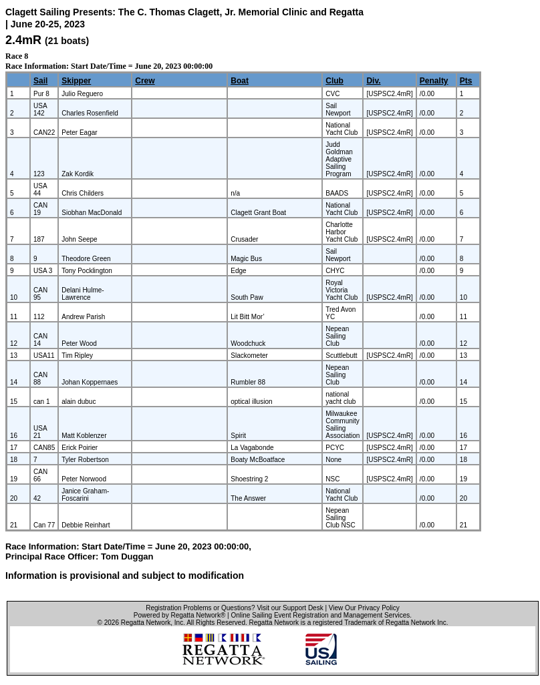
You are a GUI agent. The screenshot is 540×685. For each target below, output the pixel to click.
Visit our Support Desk (290, 608)
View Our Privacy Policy (364, 608)
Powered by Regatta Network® (179, 615)
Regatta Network (145, 622)
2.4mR (23, 40)
